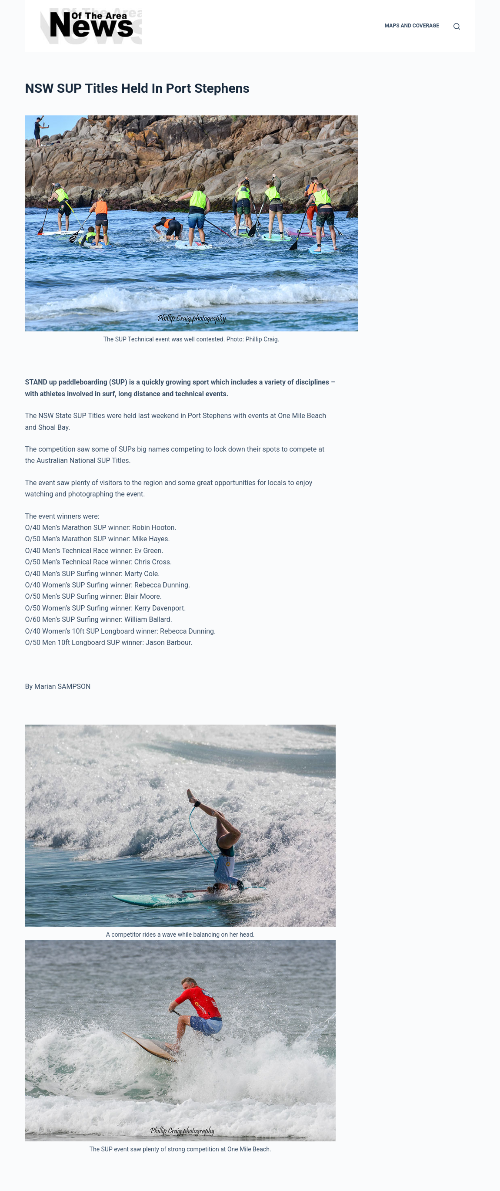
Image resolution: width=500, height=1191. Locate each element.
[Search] (456, 26)
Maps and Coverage (412, 26)
